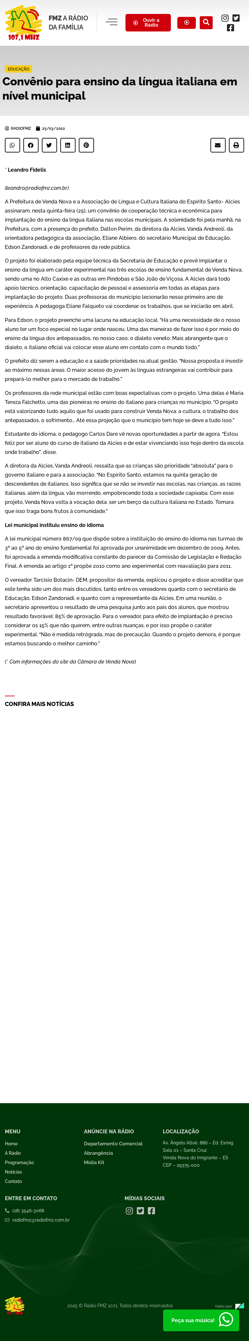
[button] (12, 145)
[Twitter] (236, 18)
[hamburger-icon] (111, 22)
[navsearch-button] (206, 22)
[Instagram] (225, 18)
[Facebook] (231, 27)
